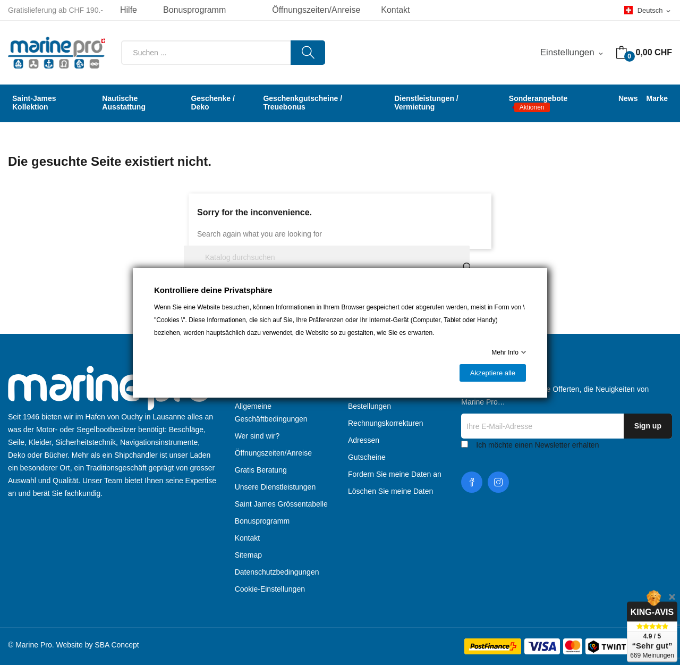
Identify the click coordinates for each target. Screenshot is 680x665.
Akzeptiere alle (492, 373)
